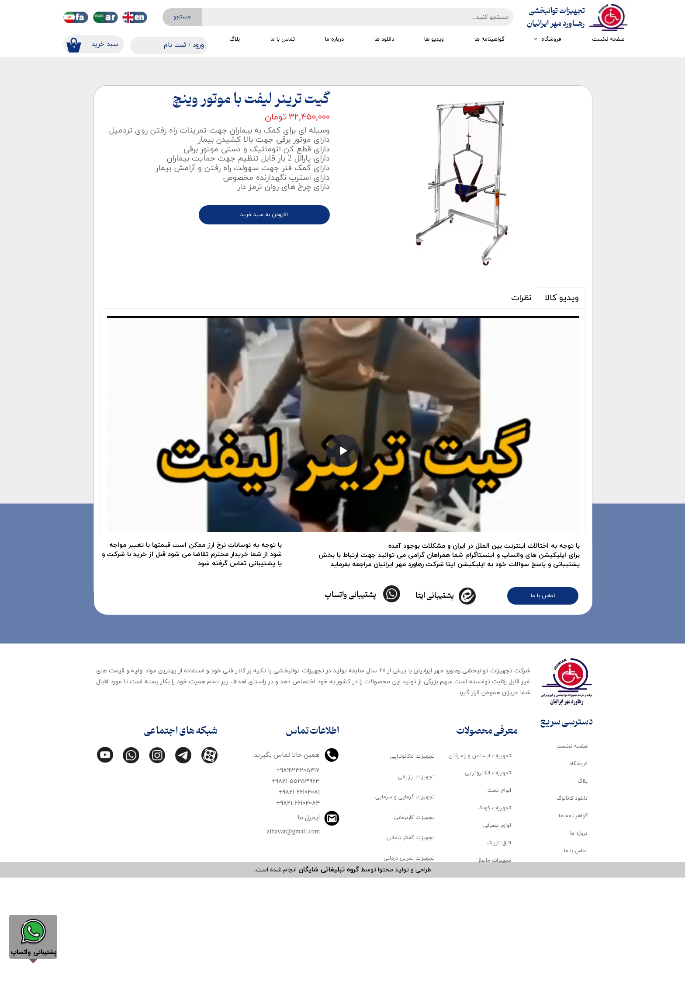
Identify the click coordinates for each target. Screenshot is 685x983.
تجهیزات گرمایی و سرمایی (405, 902)
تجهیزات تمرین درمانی (409, 964)
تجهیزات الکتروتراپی (488, 878)
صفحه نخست (608, 39)
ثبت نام (175, 45)
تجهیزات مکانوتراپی (412, 862)
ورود (198, 45)
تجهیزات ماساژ (494, 965)
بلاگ (234, 39)
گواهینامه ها (489, 39)
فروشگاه (551, 39)
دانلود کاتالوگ (572, 904)
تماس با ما (282, 39)
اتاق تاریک (499, 948)
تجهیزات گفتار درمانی (411, 943)
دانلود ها (384, 39)
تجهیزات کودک (494, 913)
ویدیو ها (434, 39)
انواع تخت (499, 896)
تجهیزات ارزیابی (416, 882)
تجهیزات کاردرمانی (414, 923)
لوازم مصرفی (497, 931)
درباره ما (334, 39)
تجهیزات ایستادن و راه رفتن (480, 861)
